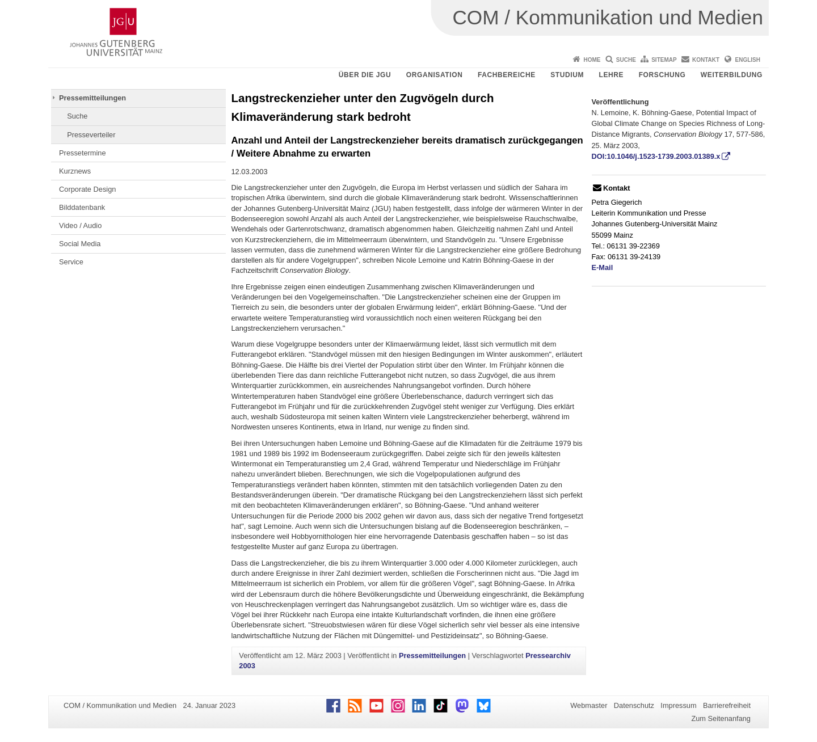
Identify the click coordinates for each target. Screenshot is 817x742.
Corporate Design (87, 189)
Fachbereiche (507, 75)
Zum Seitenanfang (721, 718)
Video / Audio (80, 225)
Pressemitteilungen (92, 98)
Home (591, 60)
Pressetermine (82, 153)
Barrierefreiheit (727, 705)
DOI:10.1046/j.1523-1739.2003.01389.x (656, 156)
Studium (567, 75)
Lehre (611, 75)
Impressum (678, 705)
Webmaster (588, 705)
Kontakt (705, 60)
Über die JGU (365, 75)
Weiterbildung (732, 75)
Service (71, 262)
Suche (626, 60)
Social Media (79, 243)
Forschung (662, 75)
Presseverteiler (91, 134)
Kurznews (75, 171)
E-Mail (602, 267)
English (747, 60)
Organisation (434, 75)
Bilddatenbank (82, 207)
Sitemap (663, 60)
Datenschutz (634, 705)
